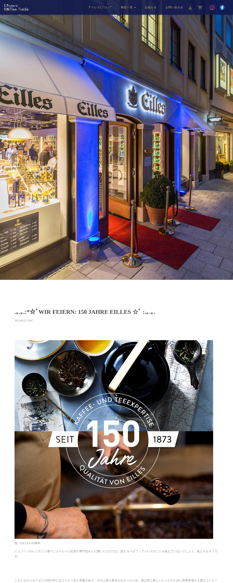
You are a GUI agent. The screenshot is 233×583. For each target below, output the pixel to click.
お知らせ (151, 7)
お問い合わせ (174, 7)
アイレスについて (100, 7)
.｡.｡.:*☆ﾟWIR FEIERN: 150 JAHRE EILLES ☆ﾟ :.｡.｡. (85, 312)
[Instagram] (212, 7)
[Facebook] (222, 7)
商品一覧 (127, 7)
